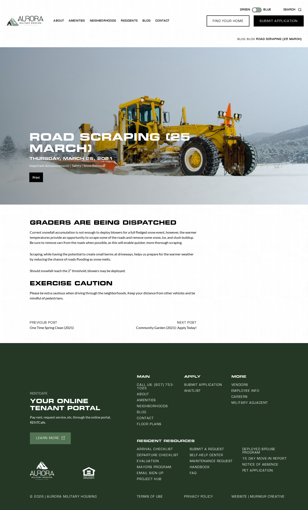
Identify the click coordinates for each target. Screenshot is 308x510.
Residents (129, 20)
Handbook (200, 467)
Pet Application (257, 470)
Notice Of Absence (260, 464)
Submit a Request (207, 449)
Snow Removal (94, 166)
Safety (76, 166)
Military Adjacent (249, 402)
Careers (239, 396)
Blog (146, 20)
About (58, 20)
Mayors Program (154, 467)
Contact (162, 20)
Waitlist (192, 390)
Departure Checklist (157, 455)
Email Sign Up (150, 473)
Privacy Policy (198, 496)
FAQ (193, 473)
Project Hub (149, 479)
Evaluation (148, 461)
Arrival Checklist (155, 449)
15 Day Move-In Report (264, 458)
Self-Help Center (206, 455)
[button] (228, 21)
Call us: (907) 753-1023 (155, 386)
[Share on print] (36, 177)
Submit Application (203, 384)
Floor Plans (149, 424)
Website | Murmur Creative (258, 496)
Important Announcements (49, 166)
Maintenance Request (211, 461)
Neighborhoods (103, 20)
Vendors (239, 384)
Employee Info (245, 390)
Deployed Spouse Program (258, 450)
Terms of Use (150, 496)
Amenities (77, 20)
